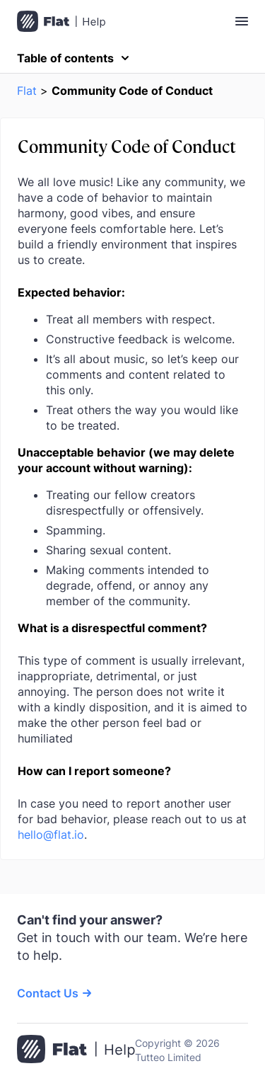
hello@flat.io (51, 834)
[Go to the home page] (76, 1050)
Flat (27, 91)
